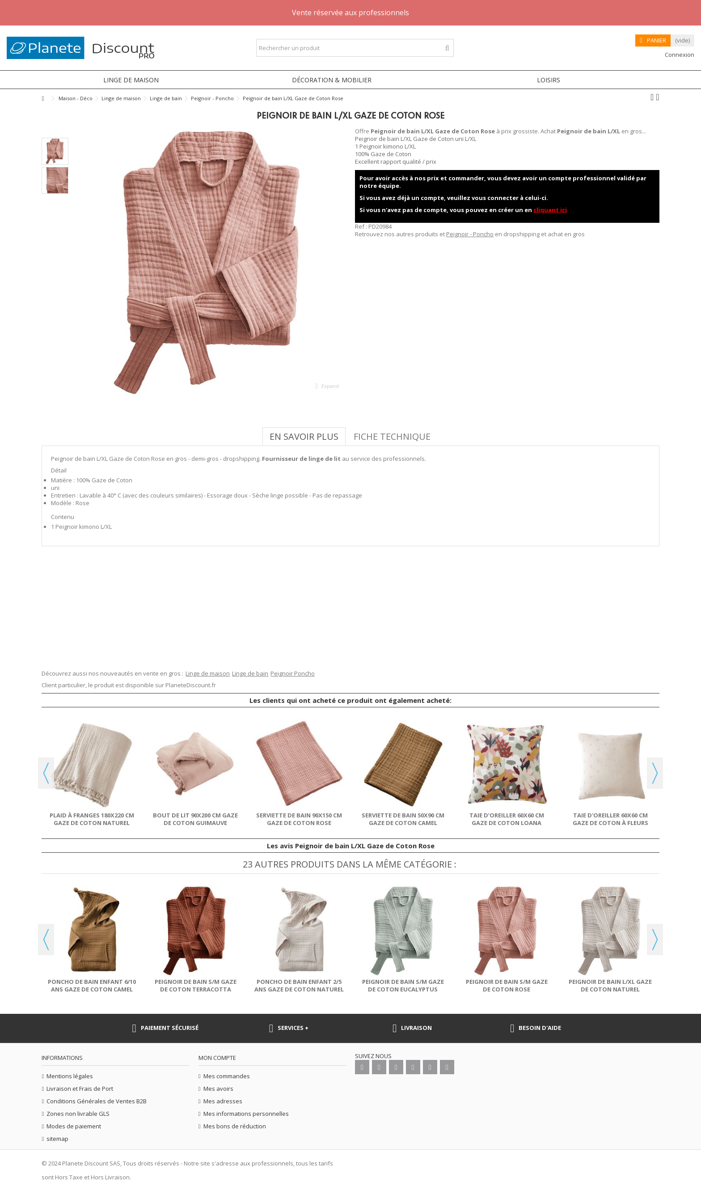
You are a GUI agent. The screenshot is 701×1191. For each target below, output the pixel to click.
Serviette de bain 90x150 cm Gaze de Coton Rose (299, 819)
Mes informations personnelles (246, 1114)
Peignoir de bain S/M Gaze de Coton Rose (507, 985)
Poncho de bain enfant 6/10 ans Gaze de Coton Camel (92, 985)
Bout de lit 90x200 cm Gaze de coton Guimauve (195, 819)
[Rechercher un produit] (447, 48)
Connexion (678, 55)
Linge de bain (250, 673)
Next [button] (655, 773)
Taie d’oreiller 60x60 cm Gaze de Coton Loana (506, 819)
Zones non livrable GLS (78, 1114)
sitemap (57, 1139)
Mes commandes (226, 1076)
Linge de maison (208, 673)
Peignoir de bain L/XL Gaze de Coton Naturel (610, 985)
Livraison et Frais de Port (79, 1089)
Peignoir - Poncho (470, 234)
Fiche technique (392, 436)
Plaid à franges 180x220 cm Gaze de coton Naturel (92, 819)
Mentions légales (69, 1076)
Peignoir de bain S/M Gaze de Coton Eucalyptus (403, 985)
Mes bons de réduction (234, 1126)
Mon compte (217, 1058)
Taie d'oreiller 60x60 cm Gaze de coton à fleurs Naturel (610, 822)
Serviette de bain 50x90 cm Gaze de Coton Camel (403, 819)
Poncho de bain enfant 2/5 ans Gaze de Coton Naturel (299, 985)
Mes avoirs (218, 1089)
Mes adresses (222, 1101)
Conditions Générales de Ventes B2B (96, 1101)
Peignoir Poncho (292, 673)
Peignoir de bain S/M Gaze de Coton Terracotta (195, 985)
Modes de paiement (73, 1126)
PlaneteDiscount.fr (190, 685)
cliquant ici (550, 210)
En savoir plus (304, 436)
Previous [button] (46, 773)
